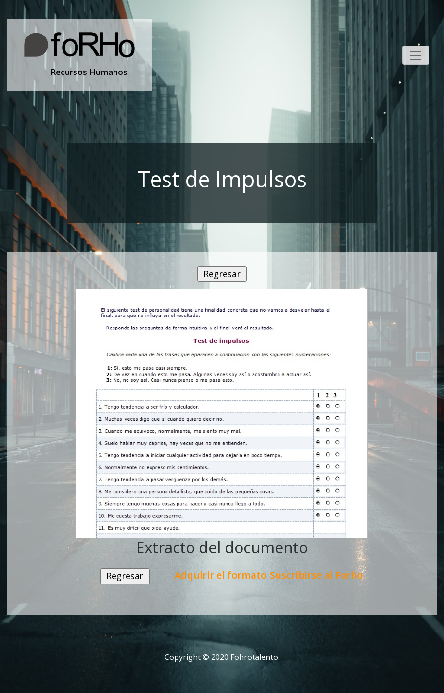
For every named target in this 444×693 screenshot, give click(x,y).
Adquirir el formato (220, 575)
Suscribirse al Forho (316, 575)
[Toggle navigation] (415, 55)
